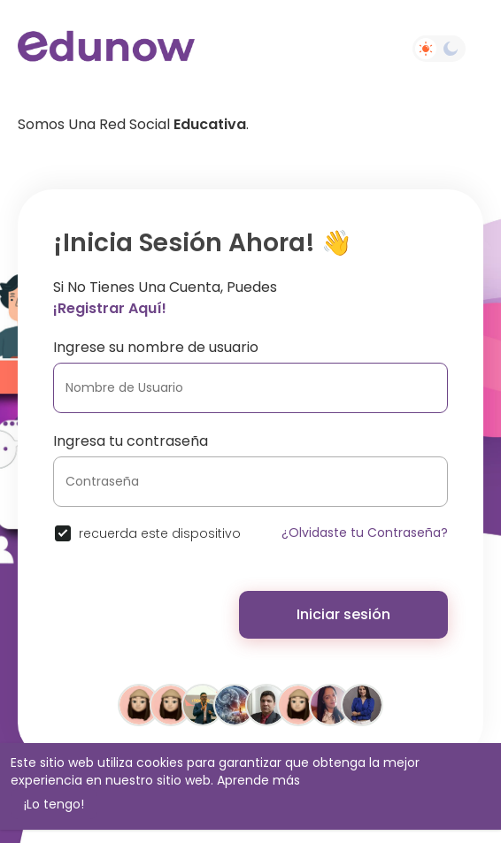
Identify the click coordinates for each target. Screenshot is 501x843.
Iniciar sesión (343, 614)
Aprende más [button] (258, 780)
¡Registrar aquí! (109, 308)
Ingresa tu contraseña (130, 441)
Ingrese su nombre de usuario (155, 347)
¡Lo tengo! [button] (54, 804)
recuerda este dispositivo (160, 533)
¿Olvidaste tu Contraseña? (364, 532)
